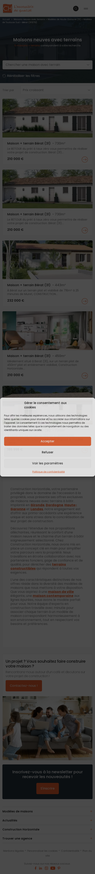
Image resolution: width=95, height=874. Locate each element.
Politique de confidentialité (48, 471)
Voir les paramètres (47, 463)
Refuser (47, 452)
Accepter (47, 441)
